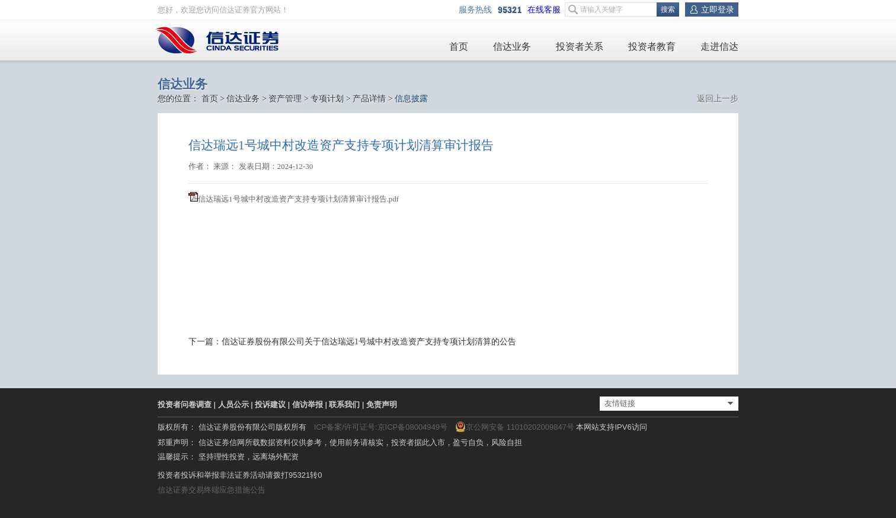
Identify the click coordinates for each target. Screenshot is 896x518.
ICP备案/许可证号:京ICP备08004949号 (380, 427)
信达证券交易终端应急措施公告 (211, 489)
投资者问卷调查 (185, 404)
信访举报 (307, 404)
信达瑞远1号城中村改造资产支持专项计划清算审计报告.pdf (298, 198)
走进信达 (719, 46)
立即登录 (717, 9)
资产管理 (285, 98)
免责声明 (381, 404)
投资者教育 (652, 46)
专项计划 (327, 98)
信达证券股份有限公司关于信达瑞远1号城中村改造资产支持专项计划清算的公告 (369, 341)
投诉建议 (270, 404)
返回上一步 (717, 98)
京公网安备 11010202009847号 (514, 426)
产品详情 (369, 98)
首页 (458, 46)
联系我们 (344, 404)
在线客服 (546, 9)
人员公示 (233, 404)
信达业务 (512, 46)
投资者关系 (579, 46)
